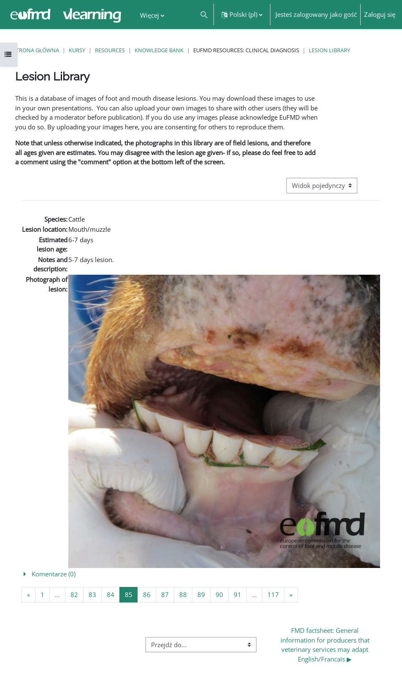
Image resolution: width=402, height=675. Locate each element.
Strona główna (36, 50)
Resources (110, 50)
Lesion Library (329, 50)
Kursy (77, 50)
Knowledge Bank (159, 50)
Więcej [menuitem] (149, 15)
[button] (203, 14)
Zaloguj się (379, 14)
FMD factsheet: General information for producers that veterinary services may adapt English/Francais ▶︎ (326, 644)
